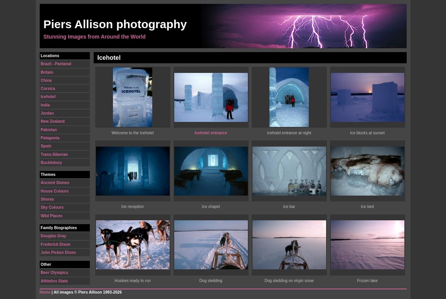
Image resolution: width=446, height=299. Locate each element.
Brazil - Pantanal (56, 64)
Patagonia (50, 138)
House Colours (55, 191)
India (45, 105)
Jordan (47, 113)
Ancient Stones (55, 183)
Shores (47, 199)
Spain (46, 146)
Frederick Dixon (56, 244)
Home (45, 292)
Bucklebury (51, 162)
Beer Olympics (54, 272)
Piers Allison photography (115, 24)
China (46, 80)
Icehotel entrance (211, 133)
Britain (47, 72)
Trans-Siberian (54, 154)
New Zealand (53, 121)
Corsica (48, 88)
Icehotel (48, 97)
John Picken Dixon (58, 252)
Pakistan (49, 130)
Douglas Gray (53, 236)
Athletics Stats (54, 281)
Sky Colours (52, 207)
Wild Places (52, 216)
